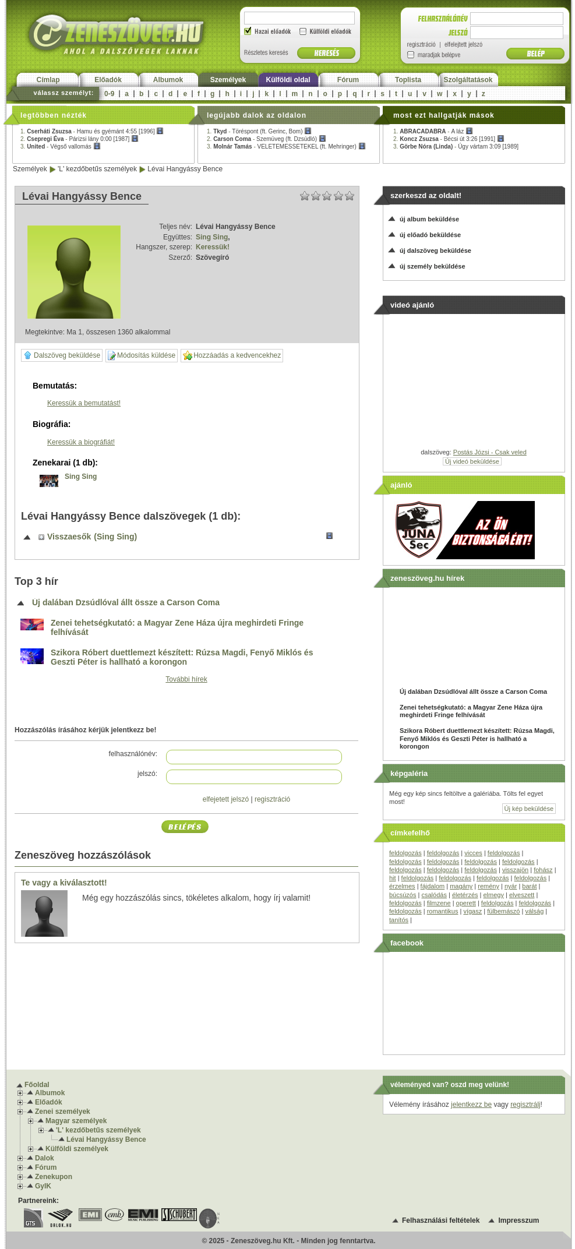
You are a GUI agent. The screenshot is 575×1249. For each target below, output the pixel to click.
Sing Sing (212, 237)
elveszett (521, 894)
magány (461, 886)
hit (392, 877)
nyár (511, 886)
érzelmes (402, 886)
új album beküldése (429, 219)
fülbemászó (503, 911)
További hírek (186, 679)
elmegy (494, 894)
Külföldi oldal (288, 80)
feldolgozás (405, 852)
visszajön (515, 869)
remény (488, 886)
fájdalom (433, 886)
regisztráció (272, 799)
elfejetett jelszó (226, 799)
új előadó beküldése (430, 234)
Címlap (47, 80)
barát (529, 886)
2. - (79, 139)
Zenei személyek (62, 1111)
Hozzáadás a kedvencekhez (232, 356)
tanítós (398, 919)
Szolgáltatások (467, 80)
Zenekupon (53, 1177)
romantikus (442, 911)
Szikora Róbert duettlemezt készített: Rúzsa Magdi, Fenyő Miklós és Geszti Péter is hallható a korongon (182, 657)
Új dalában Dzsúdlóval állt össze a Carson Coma (126, 602)
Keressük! (213, 247)
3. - (60, 146)
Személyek (228, 80)
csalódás (433, 894)
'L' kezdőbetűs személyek (97, 169)
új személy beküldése (432, 266)
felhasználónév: (133, 754)
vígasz (472, 911)
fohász (543, 869)
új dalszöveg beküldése (435, 250)
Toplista (408, 80)
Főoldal (37, 1084)
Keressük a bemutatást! (84, 403)
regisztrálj (525, 1104)
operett (466, 902)
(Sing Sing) (115, 536)
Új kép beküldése (529, 808)
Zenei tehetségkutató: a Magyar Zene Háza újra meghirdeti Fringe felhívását (177, 628)
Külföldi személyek (76, 1149)
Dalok (44, 1158)
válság (534, 911)
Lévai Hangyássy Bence (185, 169)
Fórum (348, 80)
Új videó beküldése (472, 461)
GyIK (43, 1186)
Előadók (108, 80)
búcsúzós (402, 894)
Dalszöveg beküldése (61, 355)
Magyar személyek (76, 1121)
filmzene (439, 902)
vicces (473, 852)
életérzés (465, 894)
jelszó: (147, 774)
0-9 (109, 94)
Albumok (168, 80)
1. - (92, 131)
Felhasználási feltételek (440, 1220)
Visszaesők (69, 536)
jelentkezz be (471, 1104)
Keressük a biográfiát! (81, 442)
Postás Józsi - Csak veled (490, 452)
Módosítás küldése (141, 356)
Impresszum (518, 1220)
